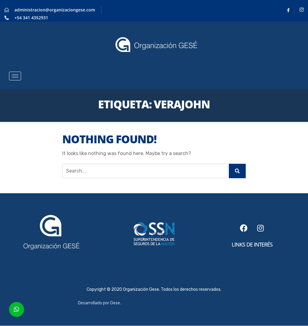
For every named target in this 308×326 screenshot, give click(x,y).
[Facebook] (288, 10)
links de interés (252, 244)
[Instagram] (301, 10)
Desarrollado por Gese (99, 303)
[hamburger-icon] (15, 76)
